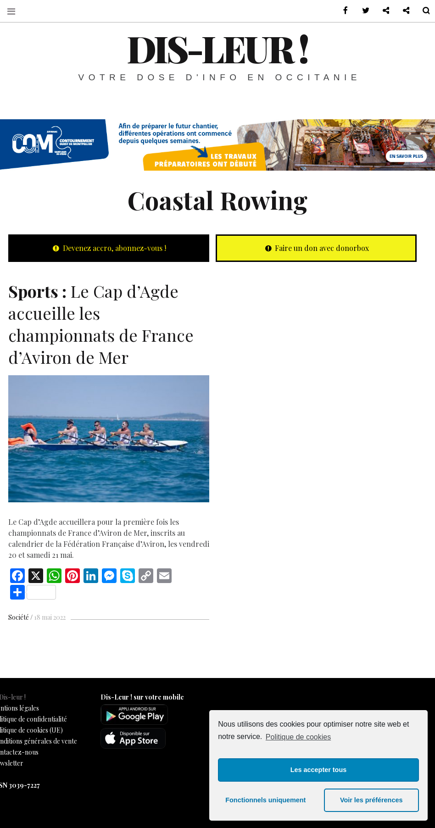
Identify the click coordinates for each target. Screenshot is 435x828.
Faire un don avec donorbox (316, 248)
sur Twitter (360, 11)
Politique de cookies (298, 737)
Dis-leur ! (217, 47)
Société (18, 617)
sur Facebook (339, 11)
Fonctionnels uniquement (265, 800)
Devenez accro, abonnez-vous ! (108, 248)
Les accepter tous (318, 769)
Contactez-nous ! (380, 11)
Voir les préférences (371, 800)
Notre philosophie (400, 11)
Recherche (420, 11)
